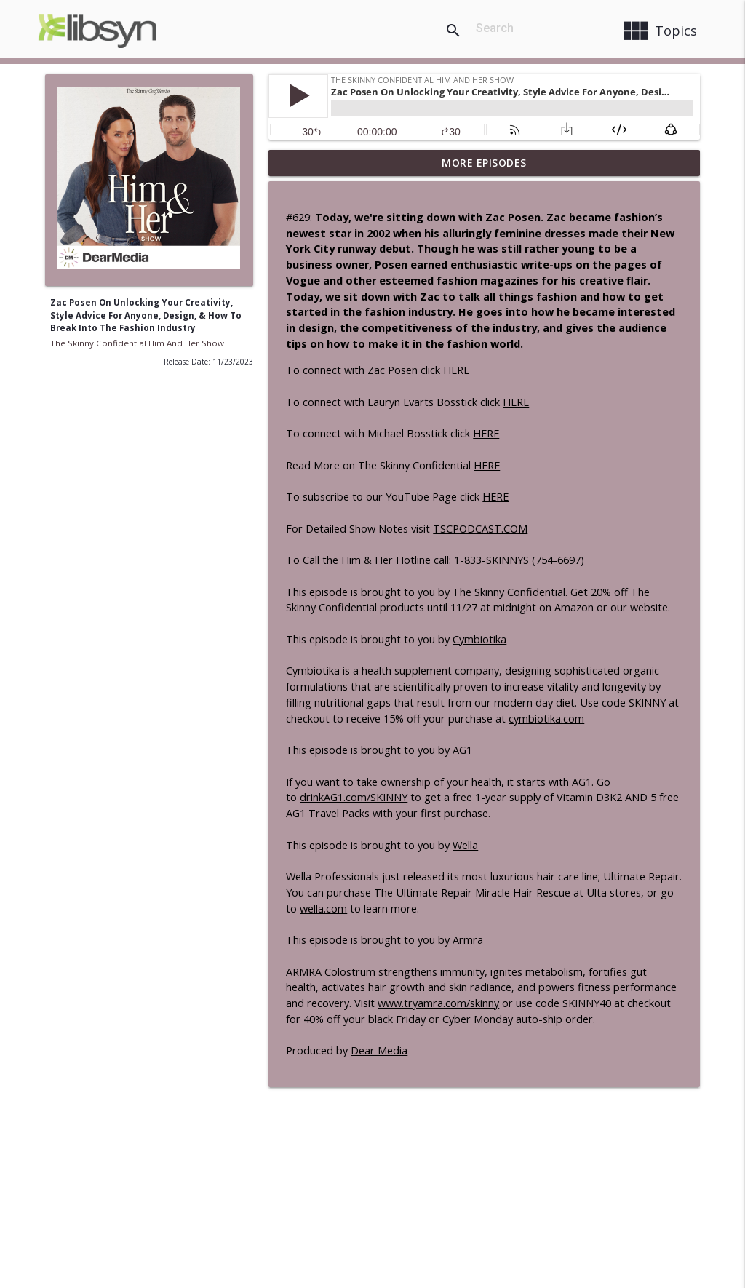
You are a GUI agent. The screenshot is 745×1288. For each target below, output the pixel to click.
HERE (454, 370)
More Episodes (484, 163)
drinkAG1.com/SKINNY (353, 797)
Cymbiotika (479, 639)
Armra (468, 940)
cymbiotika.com (546, 719)
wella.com (323, 908)
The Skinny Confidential (509, 592)
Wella (465, 845)
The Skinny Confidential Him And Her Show (137, 343)
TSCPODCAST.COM (480, 529)
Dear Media (379, 1050)
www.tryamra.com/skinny (438, 1003)
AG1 (462, 750)
